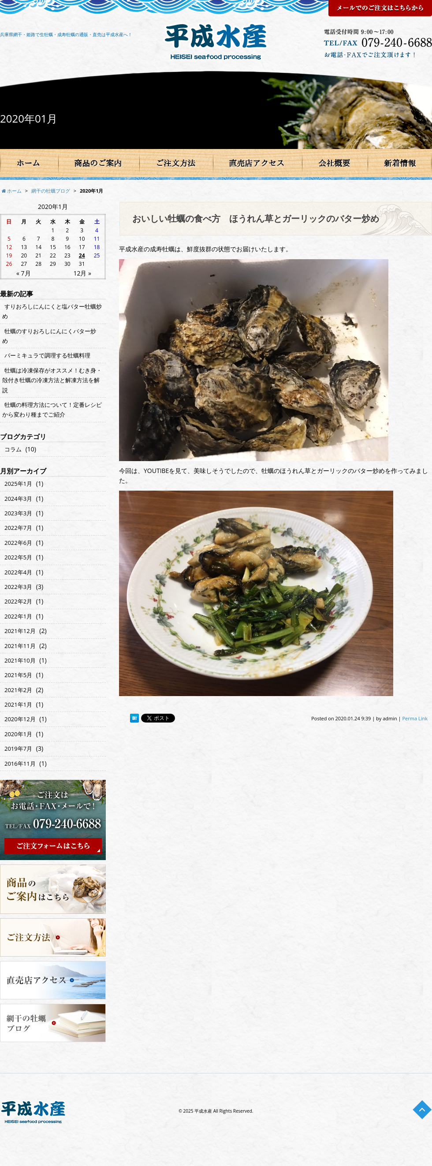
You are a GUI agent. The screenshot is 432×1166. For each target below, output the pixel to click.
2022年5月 (18, 557)
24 (82, 255)
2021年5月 (18, 675)
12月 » (82, 273)
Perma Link (415, 718)
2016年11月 (20, 763)
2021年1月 (18, 704)
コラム (13, 449)
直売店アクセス (256, 163)
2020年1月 (18, 734)
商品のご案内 (98, 163)
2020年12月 (20, 719)
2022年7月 (18, 528)
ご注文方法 (175, 163)
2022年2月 (18, 601)
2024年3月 (18, 499)
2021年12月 (20, 631)
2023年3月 (18, 513)
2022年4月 (18, 572)
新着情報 (400, 163)
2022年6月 (18, 543)
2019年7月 (18, 748)
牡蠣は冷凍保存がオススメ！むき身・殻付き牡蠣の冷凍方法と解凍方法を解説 (52, 380)
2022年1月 (18, 616)
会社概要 (334, 163)
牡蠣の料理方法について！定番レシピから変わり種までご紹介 (52, 409)
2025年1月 (18, 484)
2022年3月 (18, 587)
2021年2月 (18, 690)
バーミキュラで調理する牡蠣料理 (47, 355)
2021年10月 (20, 660)
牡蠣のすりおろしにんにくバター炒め (49, 336)
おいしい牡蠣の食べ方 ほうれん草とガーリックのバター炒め (255, 218)
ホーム (28, 163)
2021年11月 (20, 646)
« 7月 (23, 273)
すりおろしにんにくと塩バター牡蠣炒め (52, 311)
